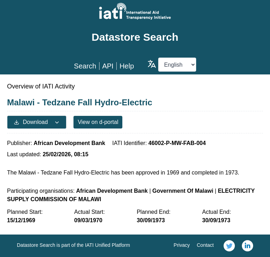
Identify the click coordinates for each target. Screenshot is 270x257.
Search (85, 66)
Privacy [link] (182, 245)
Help (127, 66)
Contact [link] (205, 245)
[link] (229, 245)
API (108, 66)
